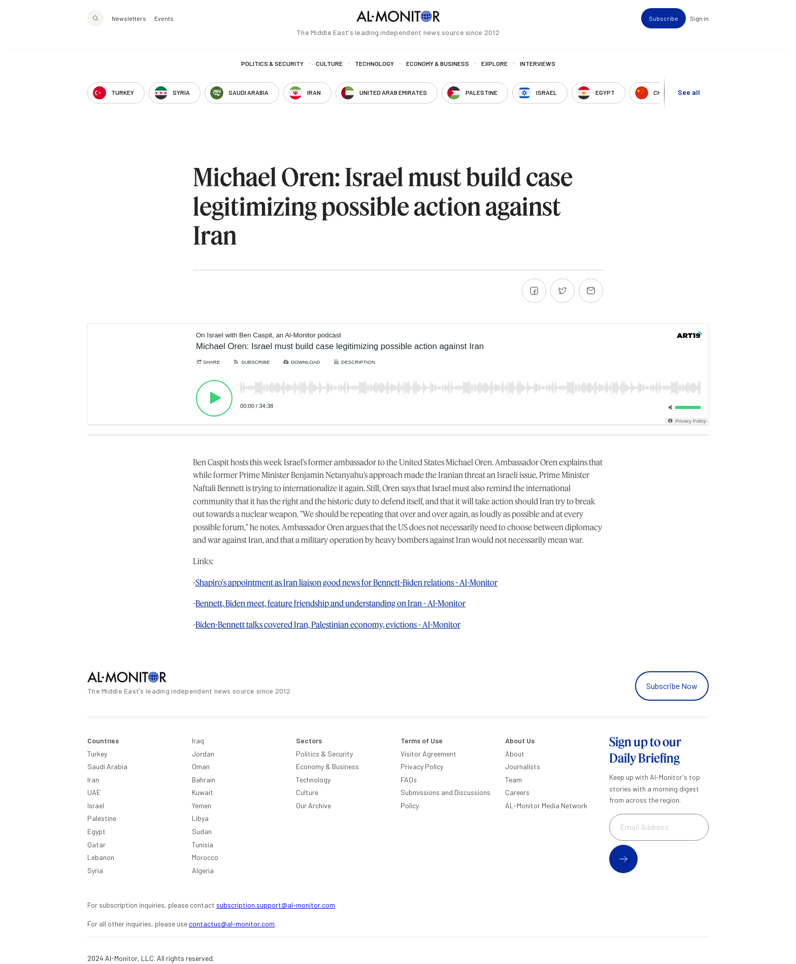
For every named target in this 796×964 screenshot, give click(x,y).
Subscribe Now (672, 686)
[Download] (301, 362)
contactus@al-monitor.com (232, 923)
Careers (517, 792)
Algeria (203, 870)
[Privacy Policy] (686, 421)
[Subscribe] (251, 362)
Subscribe (663, 28)
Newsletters (129, 28)
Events (164, 28)
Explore (494, 74)
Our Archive (313, 805)
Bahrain (203, 779)
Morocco (205, 857)
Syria (95, 870)
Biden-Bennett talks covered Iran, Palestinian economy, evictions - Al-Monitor (327, 624)
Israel (95, 805)
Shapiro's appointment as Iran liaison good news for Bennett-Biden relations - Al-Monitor (346, 582)
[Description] (354, 362)
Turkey (97, 753)
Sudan (202, 831)
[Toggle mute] (668, 407)
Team (513, 779)
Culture (329, 74)
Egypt (96, 831)
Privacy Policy (422, 766)
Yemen (201, 805)
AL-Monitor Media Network (546, 805)
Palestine (101, 818)
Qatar (96, 844)
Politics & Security (272, 74)
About (514, 753)
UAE (94, 792)
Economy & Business (437, 74)
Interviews (537, 74)
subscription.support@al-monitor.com (275, 905)
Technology (374, 74)
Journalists (522, 766)
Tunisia (202, 844)
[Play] (214, 398)
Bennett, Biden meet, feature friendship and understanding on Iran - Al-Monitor (330, 603)
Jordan (203, 753)
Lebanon (100, 857)
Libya (200, 818)
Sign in (699, 28)
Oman (201, 766)
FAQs (409, 779)
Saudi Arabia (107, 766)
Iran (93, 779)
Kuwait (202, 792)
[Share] (207, 362)
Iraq (198, 740)
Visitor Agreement (428, 753)
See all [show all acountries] (689, 102)
